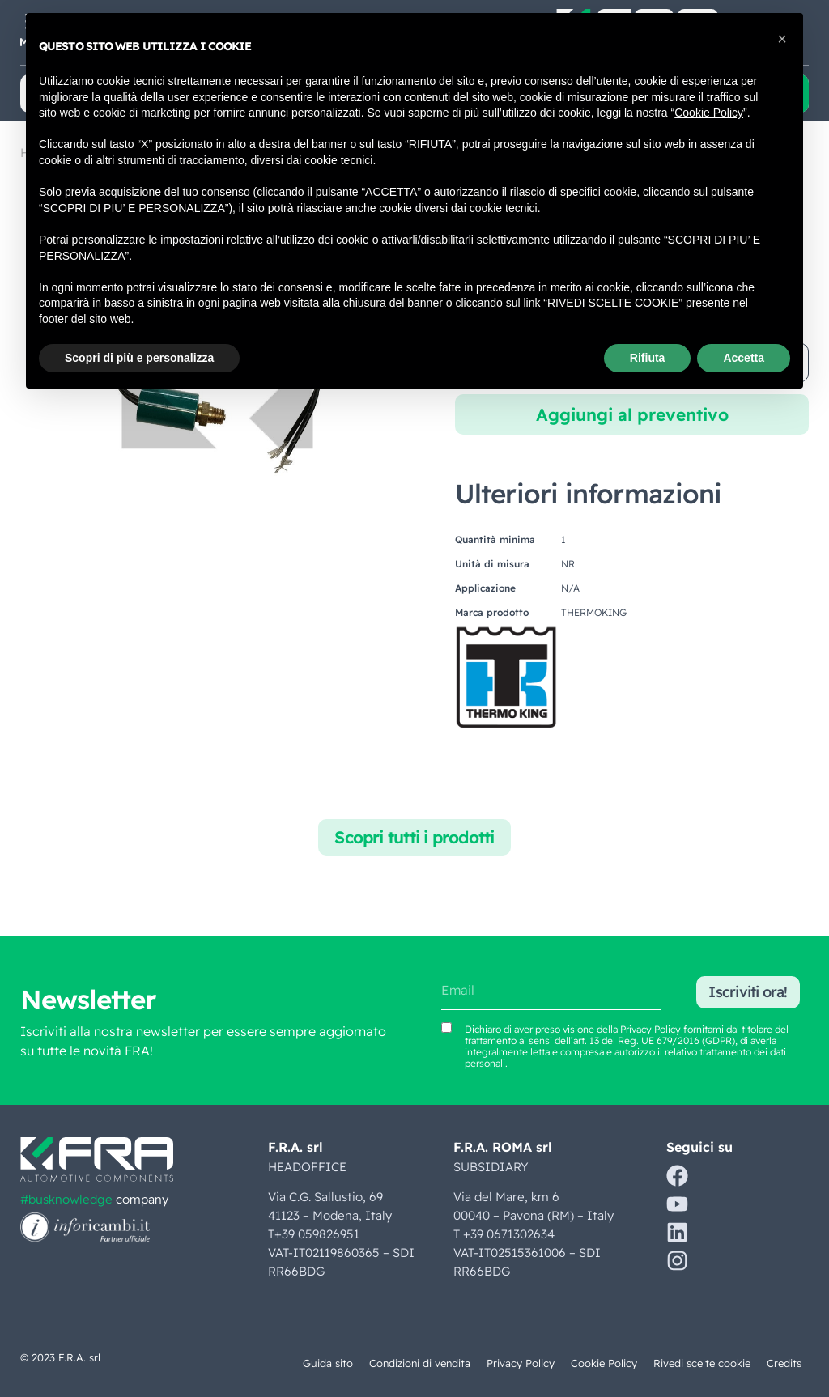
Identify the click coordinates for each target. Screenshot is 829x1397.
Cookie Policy (603, 1363)
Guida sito (325, 1363)
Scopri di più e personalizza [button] (139, 357)
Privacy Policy (520, 1363)
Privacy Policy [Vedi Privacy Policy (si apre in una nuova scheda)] (650, 1029)
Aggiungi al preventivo (632, 414)
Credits (783, 1363)
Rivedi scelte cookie (701, 1363)
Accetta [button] (743, 357)
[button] (782, 39)
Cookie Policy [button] (708, 112)
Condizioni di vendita (418, 1363)
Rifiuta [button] (647, 357)
